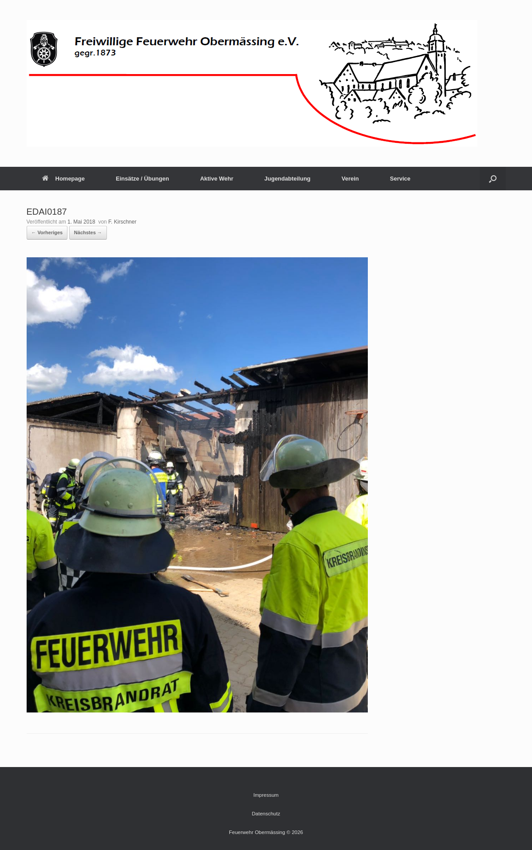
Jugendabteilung (287, 178)
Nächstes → (88, 232)
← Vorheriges (47, 232)
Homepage (63, 178)
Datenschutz (266, 813)
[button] (493, 178)
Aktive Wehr (216, 178)
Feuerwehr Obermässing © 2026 (266, 832)
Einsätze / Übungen (142, 178)
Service (400, 178)
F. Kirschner (122, 222)
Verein (350, 178)
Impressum (266, 795)
